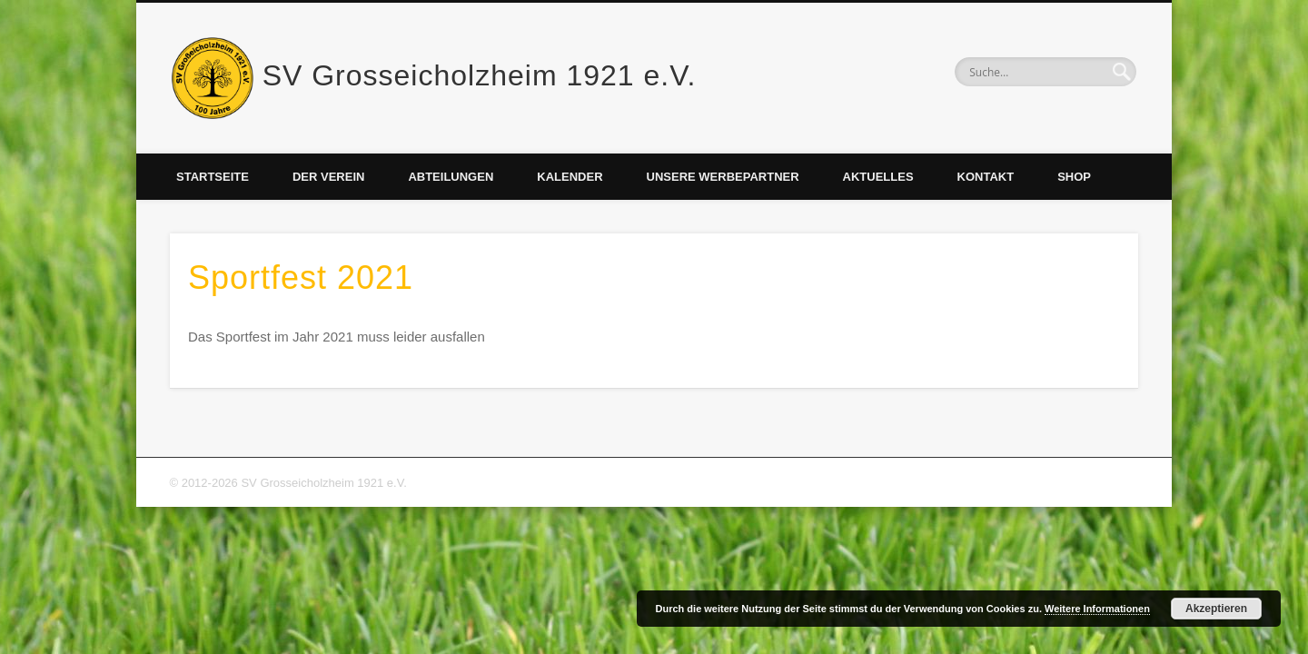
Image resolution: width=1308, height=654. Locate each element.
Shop (1074, 176)
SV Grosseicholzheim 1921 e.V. (480, 75)
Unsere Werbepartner (723, 176)
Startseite (212, 176)
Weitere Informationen (1097, 608)
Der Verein (328, 176)
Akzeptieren (1216, 608)
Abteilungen (450, 176)
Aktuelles (878, 176)
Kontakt (986, 176)
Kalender (569, 176)
